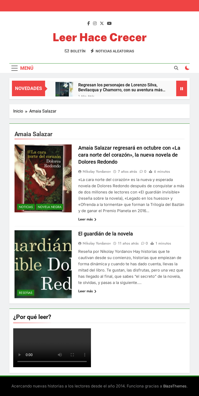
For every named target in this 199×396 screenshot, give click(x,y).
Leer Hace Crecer (100, 37)
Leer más (87, 219)
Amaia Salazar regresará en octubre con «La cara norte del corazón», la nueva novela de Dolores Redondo (129, 155)
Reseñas (25, 292)
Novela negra (49, 207)
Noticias (26, 207)
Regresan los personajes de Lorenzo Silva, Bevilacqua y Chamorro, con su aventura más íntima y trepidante (120, 87)
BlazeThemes (175, 386)
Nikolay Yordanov (97, 171)
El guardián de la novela (105, 234)
